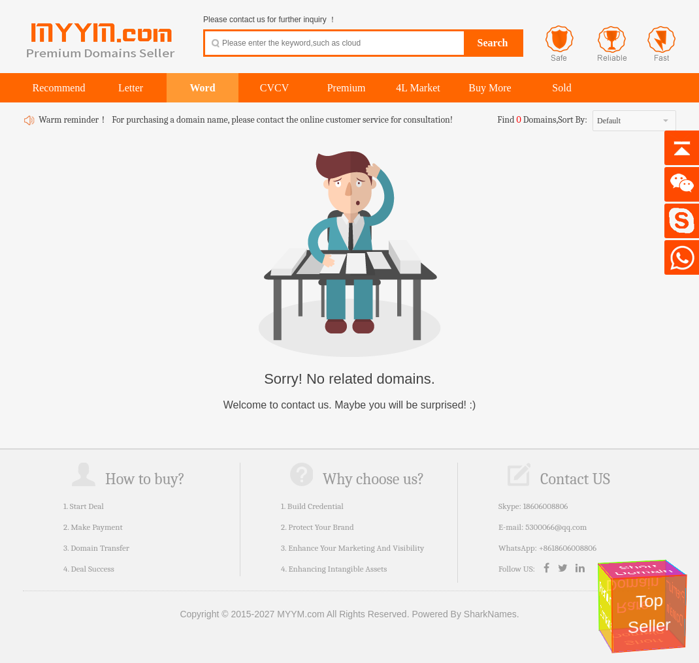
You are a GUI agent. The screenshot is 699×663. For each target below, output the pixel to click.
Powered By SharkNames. (465, 614)
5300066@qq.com (556, 527)
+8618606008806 (567, 548)
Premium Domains (605, 606)
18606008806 (545, 506)
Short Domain (643, 570)
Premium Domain (676, 602)
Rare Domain (634, 596)
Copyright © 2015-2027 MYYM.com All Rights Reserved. (294, 614)
